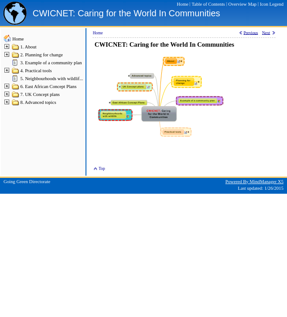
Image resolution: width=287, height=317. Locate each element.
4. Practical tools (36, 70)
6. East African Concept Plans (48, 86)
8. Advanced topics (38, 102)
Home (18, 39)
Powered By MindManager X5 (254, 181)
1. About (28, 46)
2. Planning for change (41, 54)
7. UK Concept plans (40, 94)
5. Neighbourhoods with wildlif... (51, 78)
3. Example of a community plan (51, 62)
